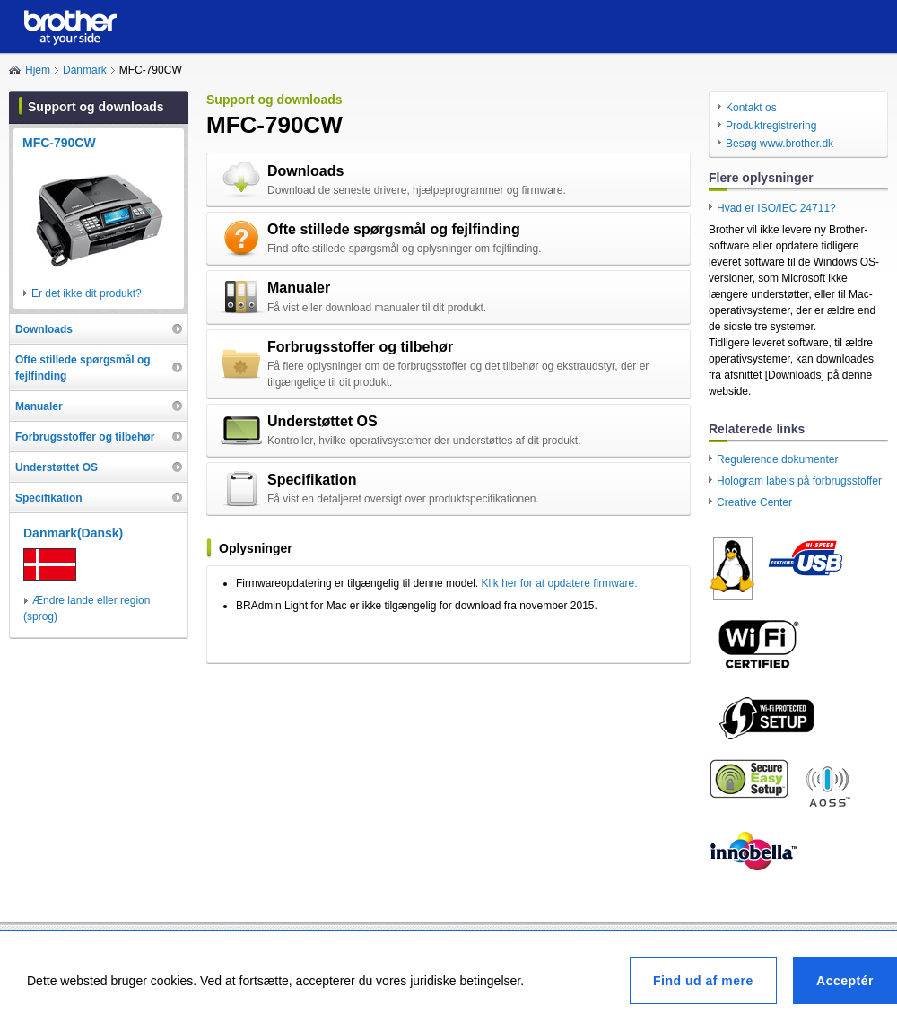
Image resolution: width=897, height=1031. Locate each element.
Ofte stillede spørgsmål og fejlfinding (393, 229)
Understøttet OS (322, 421)
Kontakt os (751, 107)
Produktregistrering (771, 125)
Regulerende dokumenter (777, 459)
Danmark (85, 70)
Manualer (298, 287)
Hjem (37, 70)
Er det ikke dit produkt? (86, 293)
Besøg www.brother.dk (779, 143)
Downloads (305, 171)
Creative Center (754, 502)
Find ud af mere (703, 981)
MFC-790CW (59, 142)
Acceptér (845, 981)
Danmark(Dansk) (73, 533)
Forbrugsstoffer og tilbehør (360, 346)
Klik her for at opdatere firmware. (559, 583)
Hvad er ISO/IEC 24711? (776, 208)
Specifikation (312, 479)
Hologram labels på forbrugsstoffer (799, 481)
